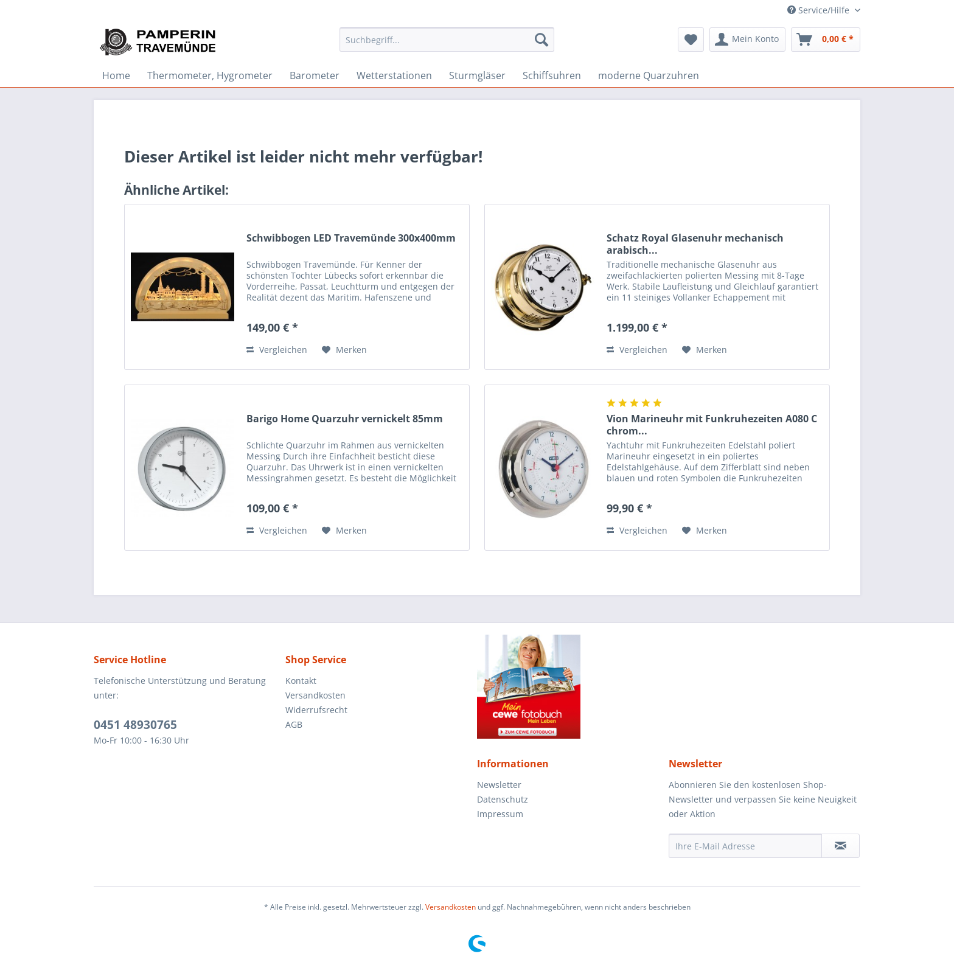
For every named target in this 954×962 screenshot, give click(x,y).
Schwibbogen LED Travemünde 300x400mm (351, 238)
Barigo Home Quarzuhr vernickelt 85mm (344, 419)
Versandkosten (315, 695)
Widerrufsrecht (316, 710)
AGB (293, 724)
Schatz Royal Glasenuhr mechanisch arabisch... (695, 244)
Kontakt (300, 680)
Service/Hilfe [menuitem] (819, 10)
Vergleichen (276, 349)
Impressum (500, 814)
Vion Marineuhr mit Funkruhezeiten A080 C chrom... (712, 425)
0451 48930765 (135, 725)
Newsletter (499, 784)
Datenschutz (502, 799)
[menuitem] (446, 39)
